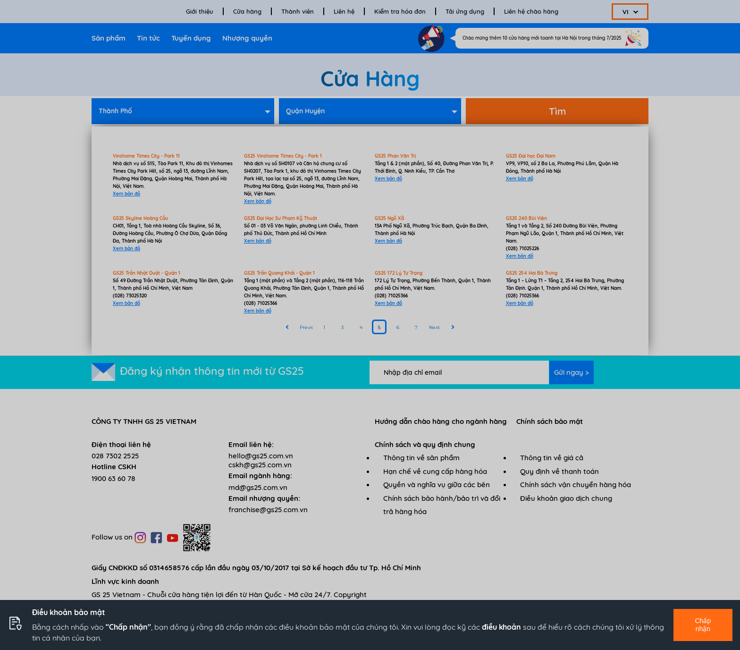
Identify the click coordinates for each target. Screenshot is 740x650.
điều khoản (501, 627)
